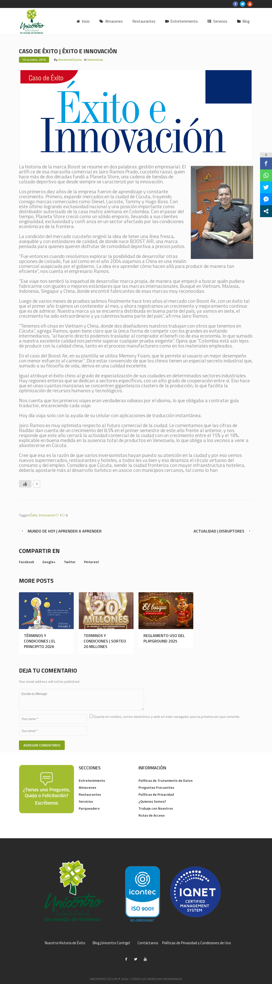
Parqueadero (89, 808)
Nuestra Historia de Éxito (65, 942)
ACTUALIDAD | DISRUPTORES (219, 531)
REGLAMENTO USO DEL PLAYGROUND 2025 (164, 638)
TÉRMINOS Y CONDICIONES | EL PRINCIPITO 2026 (40, 641)
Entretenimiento (92, 780)
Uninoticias (95, 59)
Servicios (86, 801)
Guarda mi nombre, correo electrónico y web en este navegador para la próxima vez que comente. (167, 716)
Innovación (47, 515)
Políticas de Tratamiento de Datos (165, 780)
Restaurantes (90, 794)
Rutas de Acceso (151, 815)
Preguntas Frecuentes (156, 787)
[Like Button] (25, 484)
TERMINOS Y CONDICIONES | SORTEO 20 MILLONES (105, 641)
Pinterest (91, 561)
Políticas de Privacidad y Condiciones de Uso (196, 942)
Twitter (70, 561)
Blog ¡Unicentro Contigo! (111, 942)
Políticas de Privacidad (156, 794)
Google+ (49, 561)
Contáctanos (147, 942)
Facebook (26, 561)
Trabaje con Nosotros (155, 808)
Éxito (33, 515)
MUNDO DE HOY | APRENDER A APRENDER (65, 531)
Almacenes (87, 787)
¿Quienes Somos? (152, 801)
